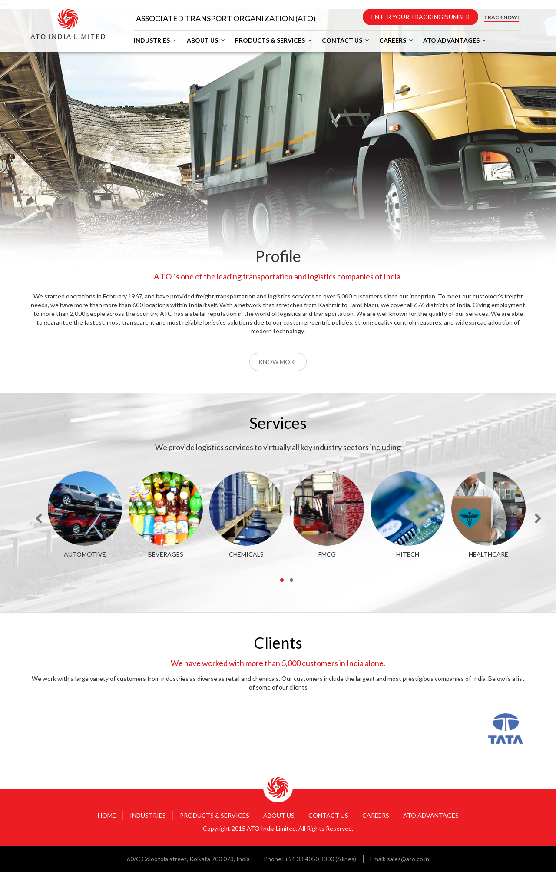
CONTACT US (342, 40)
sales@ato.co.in (408, 858)
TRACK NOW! (501, 17)
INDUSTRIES (152, 40)
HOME (107, 815)
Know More (278, 361)
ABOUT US (202, 40)
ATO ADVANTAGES (451, 40)
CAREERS (392, 40)
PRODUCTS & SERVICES (270, 40)
